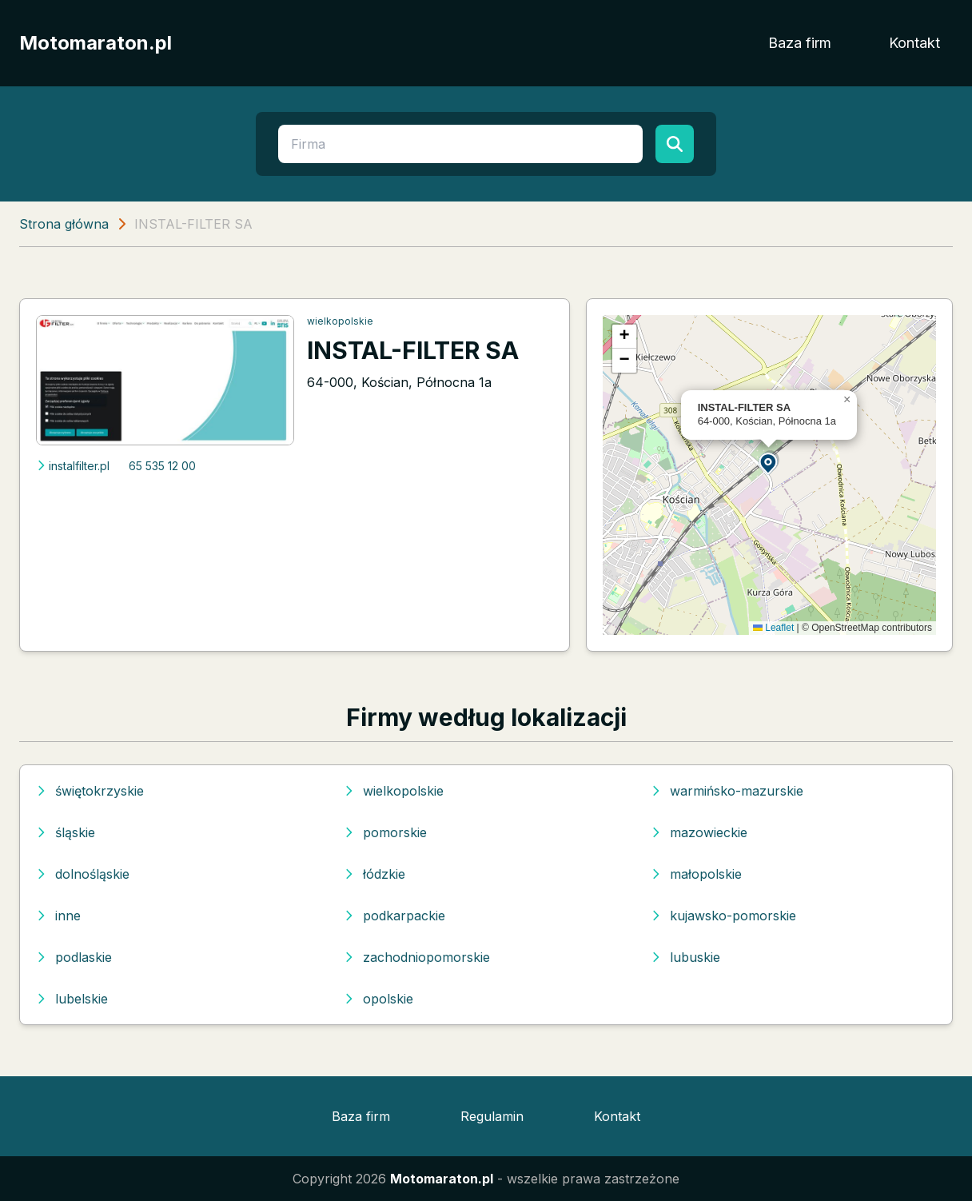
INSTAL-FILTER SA (413, 350)
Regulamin (492, 1116)
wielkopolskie (340, 321)
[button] (769, 462)
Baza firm (799, 42)
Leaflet (773, 627)
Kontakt (914, 42)
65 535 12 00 (162, 466)
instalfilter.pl (73, 466)
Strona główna (64, 224)
